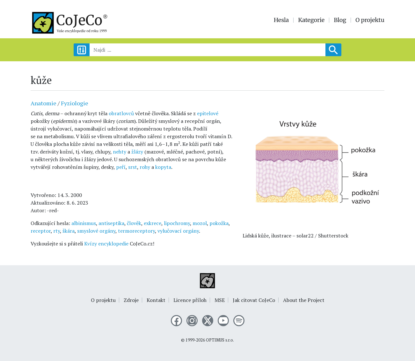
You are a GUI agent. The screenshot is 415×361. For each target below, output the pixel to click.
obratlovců (121, 113)
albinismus (83, 223)
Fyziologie (74, 103)
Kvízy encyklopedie (106, 243)
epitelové (207, 113)
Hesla (281, 20)
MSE (220, 300)
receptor (41, 230)
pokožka (219, 223)
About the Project (303, 300)
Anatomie (43, 103)
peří (121, 166)
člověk (134, 223)
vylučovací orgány (178, 230)
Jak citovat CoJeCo (254, 300)
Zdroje (131, 300)
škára (68, 230)
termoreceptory (136, 230)
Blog (340, 20)
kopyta (163, 166)
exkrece (152, 223)
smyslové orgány (96, 230)
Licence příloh (190, 300)
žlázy (137, 151)
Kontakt (156, 300)
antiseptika (111, 223)
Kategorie (311, 20)
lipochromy (177, 223)
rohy (145, 166)
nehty (119, 151)
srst (132, 166)
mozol (200, 223)
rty (56, 230)
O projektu (369, 20)
